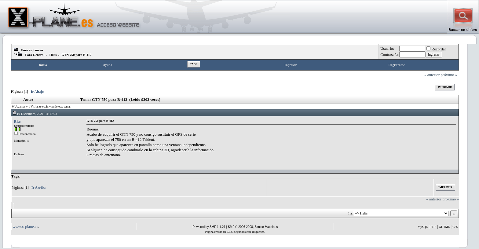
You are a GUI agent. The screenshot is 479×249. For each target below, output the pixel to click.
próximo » (449, 74)
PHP (433, 227)
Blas (17, 121)
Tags (193, 64)
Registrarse (397, 65)
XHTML (444, 227)
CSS (455, 227)
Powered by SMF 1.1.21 (209, 227)
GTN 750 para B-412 (76, 55)
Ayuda (107, 65)
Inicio (43, 65)
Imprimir (445, 87)
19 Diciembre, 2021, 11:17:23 (34, 113)
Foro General (34, 55)
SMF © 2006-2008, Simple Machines (253, 227)
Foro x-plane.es (32, 50)
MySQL (423, 227)
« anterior (432, 74)
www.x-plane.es (25, 226)
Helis (53, 55)
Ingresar (290, 65)
